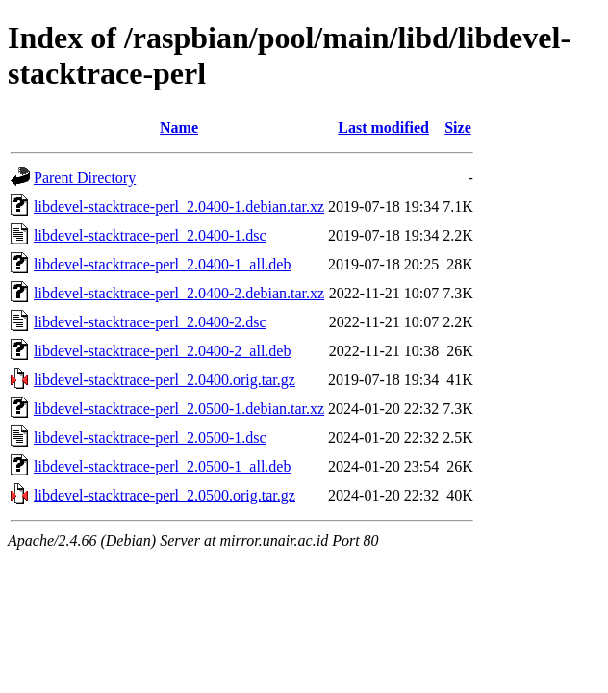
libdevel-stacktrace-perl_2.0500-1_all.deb (162, 466)
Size (457, 127)
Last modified (383, 127)
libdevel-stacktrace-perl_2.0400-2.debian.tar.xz (179, 293)
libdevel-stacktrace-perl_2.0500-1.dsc (150, 437)
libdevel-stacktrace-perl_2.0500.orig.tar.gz (164, 495)
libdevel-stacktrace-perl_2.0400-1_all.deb (162, 264)
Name (179, 127)
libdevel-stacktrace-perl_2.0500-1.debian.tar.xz (179, 408)
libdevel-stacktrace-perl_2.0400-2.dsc (150, 322)
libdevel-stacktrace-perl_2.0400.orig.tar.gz (164, 380)
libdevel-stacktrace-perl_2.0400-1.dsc (150, 235)
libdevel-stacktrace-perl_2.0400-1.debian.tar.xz (179, 206)
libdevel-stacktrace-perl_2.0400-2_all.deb (162, 351)
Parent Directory (85, 177)
